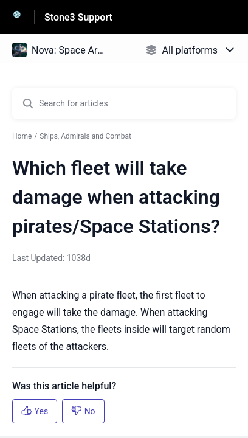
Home (22, 136)
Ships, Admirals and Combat (85, 136)
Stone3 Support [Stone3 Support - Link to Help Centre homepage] (78, 17)
